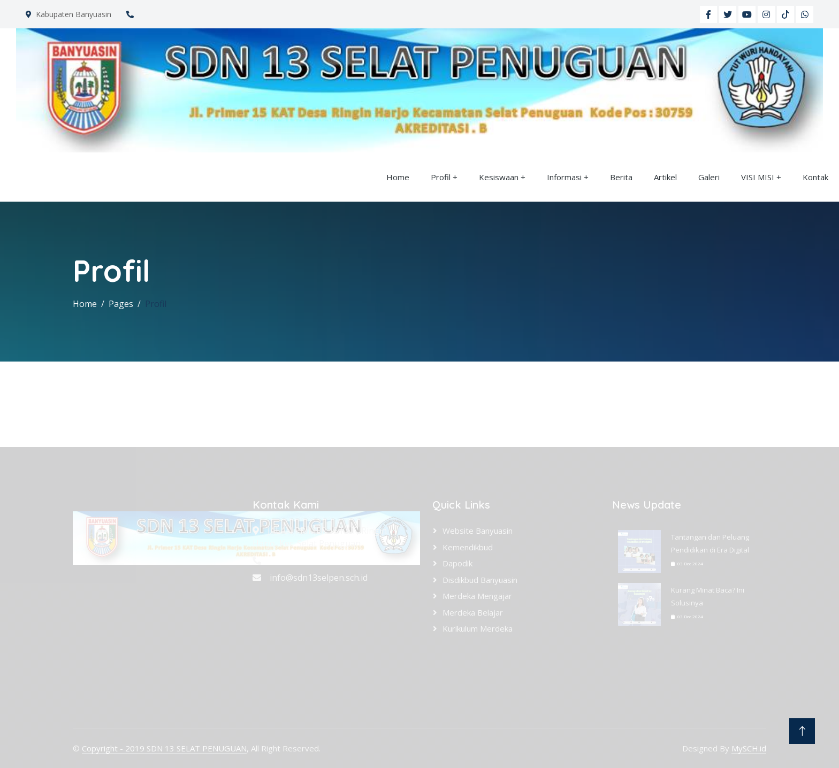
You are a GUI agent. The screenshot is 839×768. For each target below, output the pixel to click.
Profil (441, 177)
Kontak (815, 177)
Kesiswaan (498, 177)
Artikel (665, 177)
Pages (121, 304)
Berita (621, 177)
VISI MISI (757, 177)
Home (397, 177)
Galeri (709, 177)
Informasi (564, 177)
